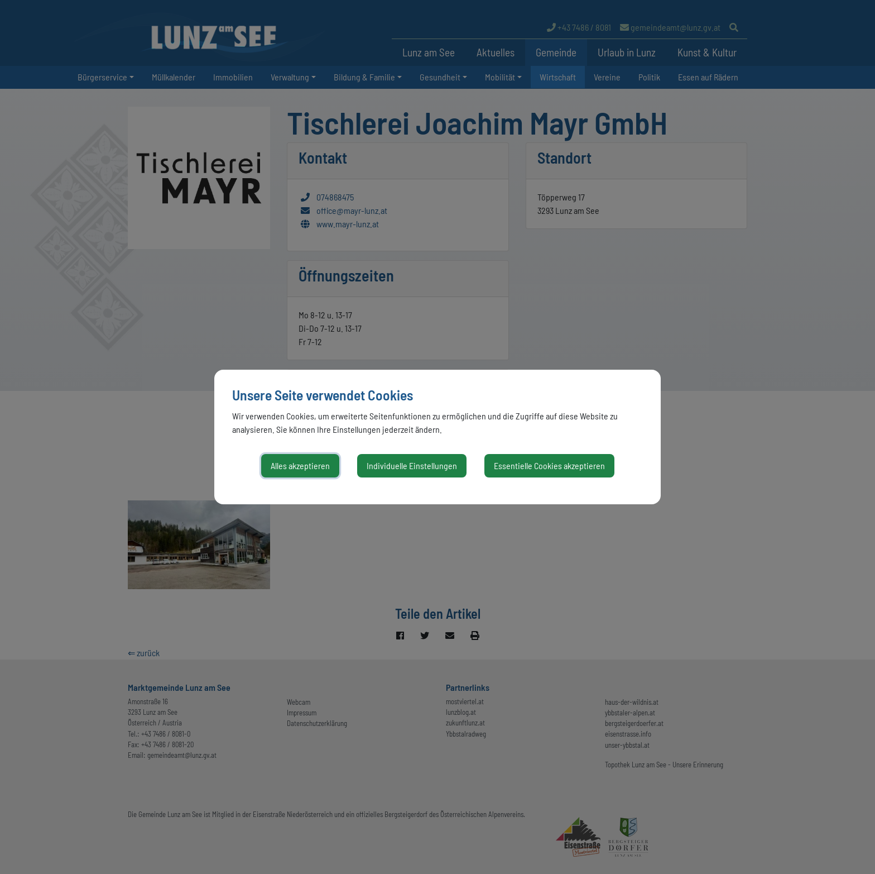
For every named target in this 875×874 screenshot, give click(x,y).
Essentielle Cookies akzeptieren (549, 465)
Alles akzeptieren (300, 465)
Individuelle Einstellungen (412, 465)
